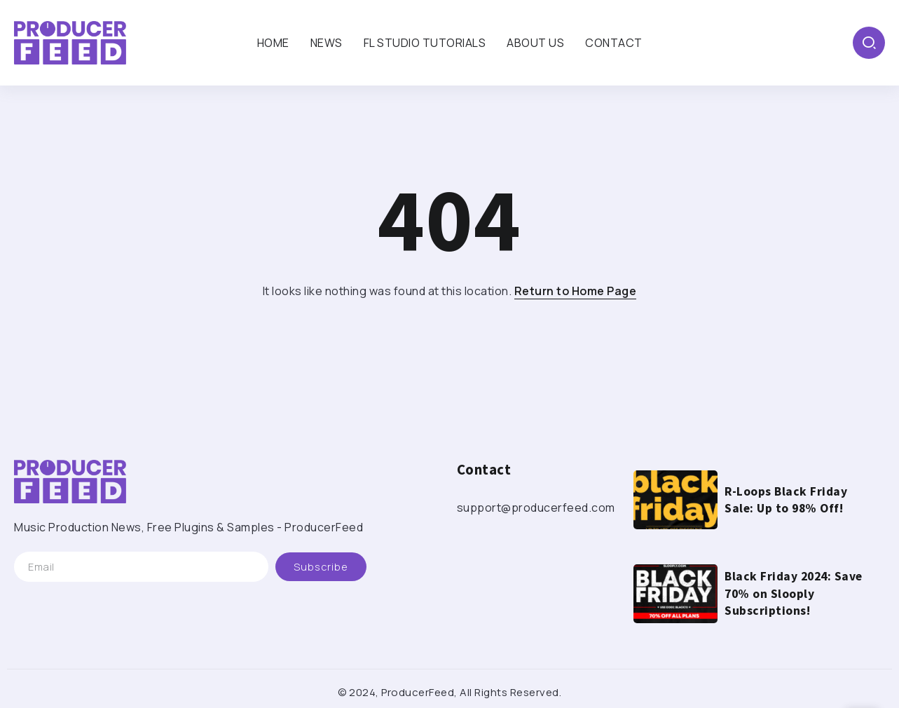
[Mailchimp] (320, 566)
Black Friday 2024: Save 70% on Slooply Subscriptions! (794, 593)
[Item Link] (675, 499)
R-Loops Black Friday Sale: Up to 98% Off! (786, 500)
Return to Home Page (575, 291)
